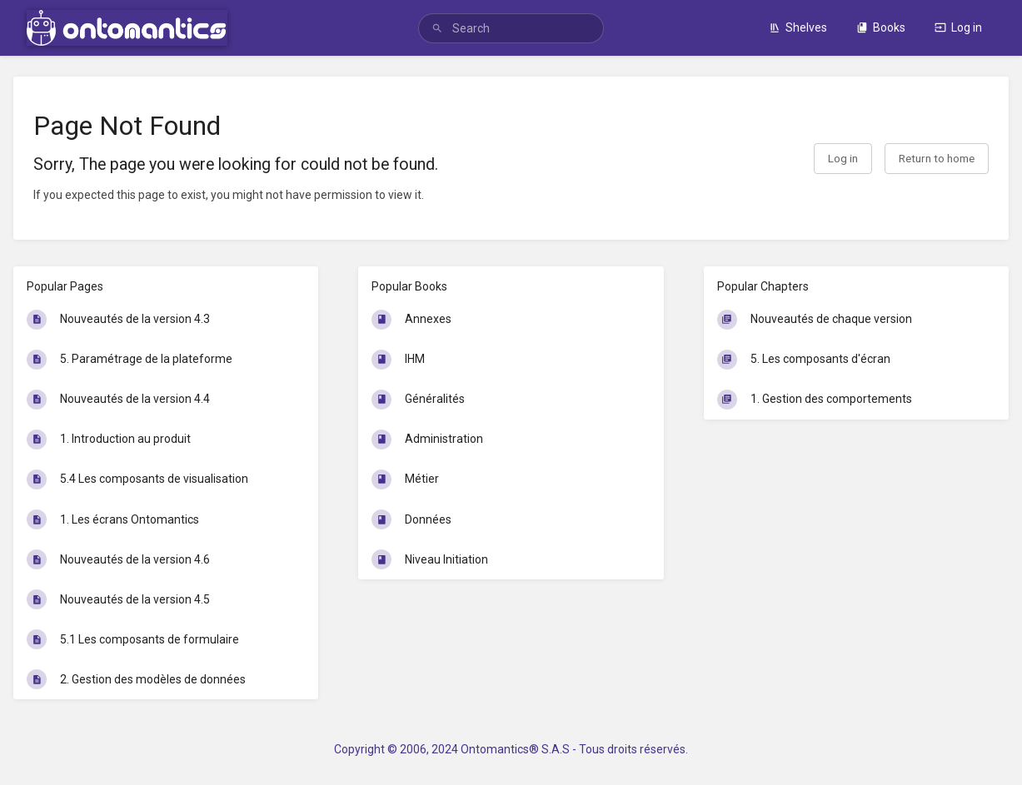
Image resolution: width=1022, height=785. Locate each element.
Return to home (937, 158)
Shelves (798, 27)
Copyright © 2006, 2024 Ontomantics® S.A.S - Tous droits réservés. (511, 749)
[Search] (437, 29)
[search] (511, 28)
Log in (958, 27)
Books (880, 27)
